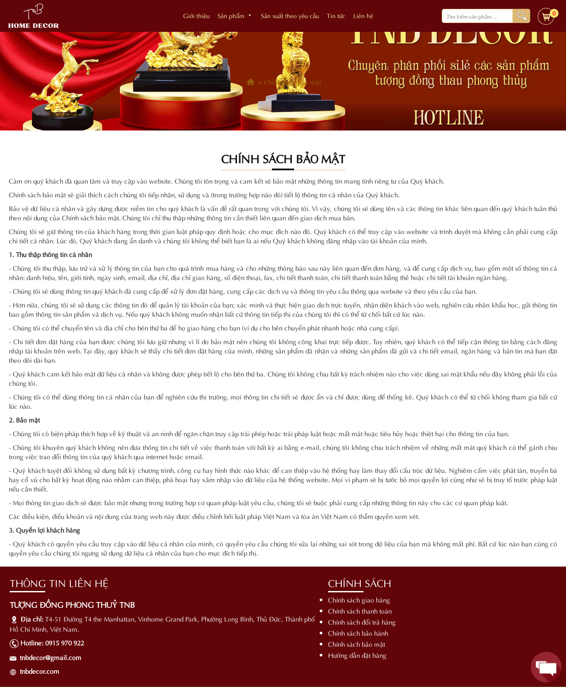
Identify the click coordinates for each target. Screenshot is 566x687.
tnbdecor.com (39, 670)
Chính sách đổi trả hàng (362, 621)
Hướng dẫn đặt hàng (357, 655)
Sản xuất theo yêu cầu (290, 15)
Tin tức (336, 15)
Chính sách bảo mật (356, 644)
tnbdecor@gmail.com (50, 657)
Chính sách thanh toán (360, 610)
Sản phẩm (235, 15)
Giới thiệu (196, 15)
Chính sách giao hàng (359, 599)
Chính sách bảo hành (358, 632)
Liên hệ (363, 15)
